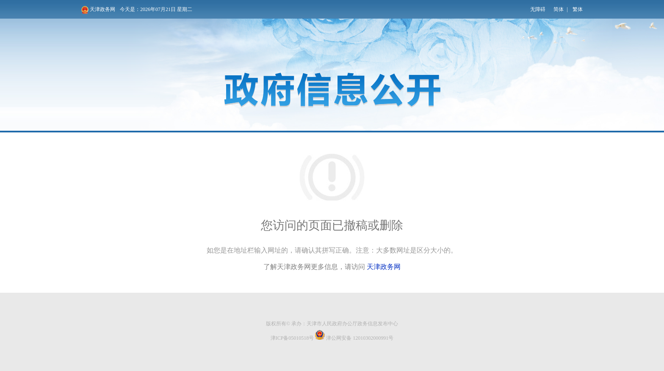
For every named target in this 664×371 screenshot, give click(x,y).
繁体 (578, 9)
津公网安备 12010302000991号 (354, 335)
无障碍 (537, 9)
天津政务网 (98, 10)
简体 (558, 9)
